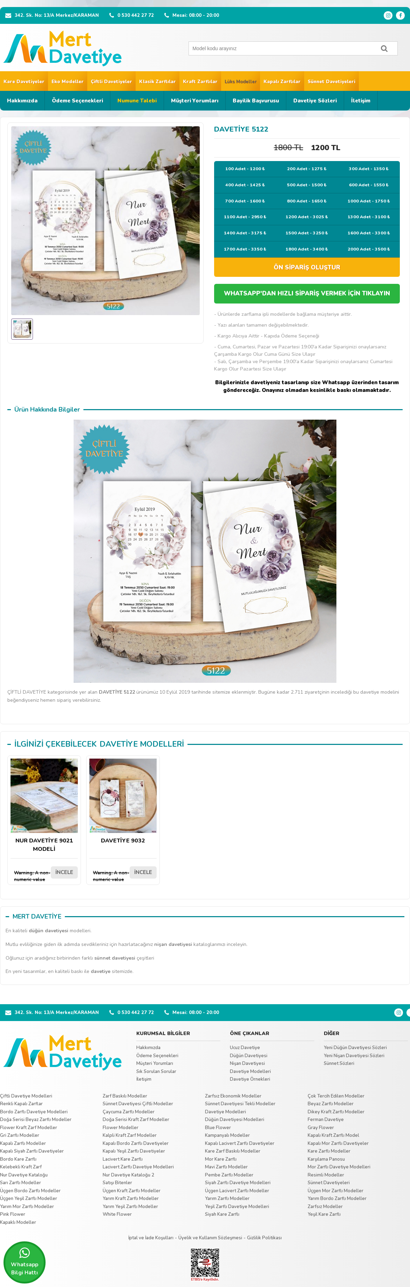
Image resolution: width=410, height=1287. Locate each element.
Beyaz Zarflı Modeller (331, 1104)
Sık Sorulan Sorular (156, 1071)
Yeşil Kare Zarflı (324, 1214)
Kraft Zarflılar (200, 82)
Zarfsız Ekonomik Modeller (233, 1096)
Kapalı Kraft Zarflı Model (333, 1135)
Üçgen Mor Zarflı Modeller (335, 1191)
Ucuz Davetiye (245, 1048)
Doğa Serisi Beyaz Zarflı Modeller (35, 1119)
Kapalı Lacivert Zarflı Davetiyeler (239, 1143)
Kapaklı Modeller (18, 1222)
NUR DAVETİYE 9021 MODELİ (44, 806)
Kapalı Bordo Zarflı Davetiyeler (136, 1143)
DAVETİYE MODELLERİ (142, 744)
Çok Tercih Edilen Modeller (336, 1096)
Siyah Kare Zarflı (222, 1214)
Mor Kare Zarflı (221, 1159)
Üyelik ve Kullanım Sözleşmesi (210, 1238)
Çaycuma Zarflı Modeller (129, 1112)
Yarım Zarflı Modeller (227, 1198)
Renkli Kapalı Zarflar (21, 1104)
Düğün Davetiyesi (248, 1056)
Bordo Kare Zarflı (18, 1159)
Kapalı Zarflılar (282, 82)
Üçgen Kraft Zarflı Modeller (131, 1191)
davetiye (100, 971)
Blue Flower (218, 1128)
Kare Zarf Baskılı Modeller (232, 1151)
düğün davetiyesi (48, 930)
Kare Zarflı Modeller (329, 1151)
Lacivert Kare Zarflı (123, 1159)
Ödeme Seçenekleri (77, 100)
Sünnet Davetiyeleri (331, 82)
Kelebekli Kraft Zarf (21, 1167)
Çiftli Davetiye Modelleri (26, 1096)
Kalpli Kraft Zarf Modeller (130, 1135)
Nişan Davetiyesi (247, 1063)
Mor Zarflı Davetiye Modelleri (339, 1167)
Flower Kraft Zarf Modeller (28, 1128)
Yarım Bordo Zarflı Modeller (337, 1198)
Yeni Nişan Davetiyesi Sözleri (354, 1056)
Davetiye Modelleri (250, 1071)
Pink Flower (12, 1214)
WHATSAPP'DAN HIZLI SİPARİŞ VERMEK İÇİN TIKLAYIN (307, 293)
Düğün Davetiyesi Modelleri (234, 1119)
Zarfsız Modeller (325, 1206)
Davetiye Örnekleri (250, 1079)
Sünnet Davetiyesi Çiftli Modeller (138, 1104)
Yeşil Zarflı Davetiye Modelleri (237, 1206)
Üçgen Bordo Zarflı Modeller (30, 1191)
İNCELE (64, 872)
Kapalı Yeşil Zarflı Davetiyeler (134, 1151)
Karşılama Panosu (326, 1159)
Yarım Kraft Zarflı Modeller (131, 1198)
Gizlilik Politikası (264, 1238)
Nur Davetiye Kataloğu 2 (128, 1175)
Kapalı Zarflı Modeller (23, 1143)
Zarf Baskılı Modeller (125, 1096)
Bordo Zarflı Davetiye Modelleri (34, 1112)
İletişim (360, 100)
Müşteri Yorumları (194, 100)
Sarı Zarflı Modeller (20, 1183)
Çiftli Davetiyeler (111, 82)
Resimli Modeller (326, 1175)
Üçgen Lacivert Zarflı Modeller (237, 1191)
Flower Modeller (120, 1128)
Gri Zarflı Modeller (19, 1135)
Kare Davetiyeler (24, 82)
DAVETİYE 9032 (123, 802)
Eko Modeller (68, 82)
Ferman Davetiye (326, 1119)
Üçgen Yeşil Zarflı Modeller (28, 1198)
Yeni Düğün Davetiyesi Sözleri (355, 1048)
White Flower (117, 1214)
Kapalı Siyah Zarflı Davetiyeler (32, 1151)
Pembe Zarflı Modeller (229, 1175)
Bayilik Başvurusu (256, 100)
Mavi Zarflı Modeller (226, 1167)
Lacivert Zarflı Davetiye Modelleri (138, 1167)
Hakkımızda (22, 100)
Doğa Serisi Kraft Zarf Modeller (136, 1119)
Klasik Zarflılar (157, 82)
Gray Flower (321, 1128)
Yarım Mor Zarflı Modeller (27, 1206)
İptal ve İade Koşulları (150, 1238)
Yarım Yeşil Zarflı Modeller (130, 1206)
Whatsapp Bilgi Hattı (24, 1261)
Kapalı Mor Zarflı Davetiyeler (338, 1143)
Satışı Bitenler (117, 1183)
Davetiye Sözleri (315, 100)
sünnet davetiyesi (114, 958)
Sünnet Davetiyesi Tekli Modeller (240, 1104)
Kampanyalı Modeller (227, 1135)
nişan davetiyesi (173, 944)
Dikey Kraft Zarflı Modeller (336, 1112)
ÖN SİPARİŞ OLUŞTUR (307, 268)
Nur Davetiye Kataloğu (24, 1175)
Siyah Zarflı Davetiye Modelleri (238, 1183)
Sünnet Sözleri (339, 1063)
